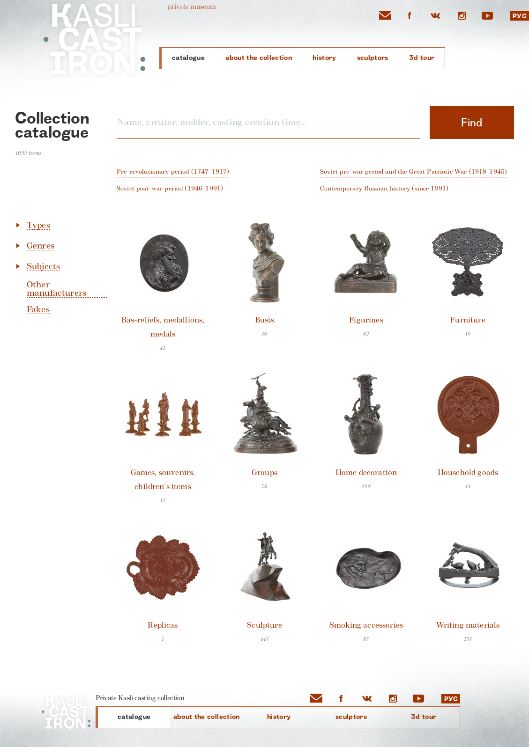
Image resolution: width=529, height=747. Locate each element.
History (324, 57)
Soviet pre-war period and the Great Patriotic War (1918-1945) (413, 172)
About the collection (258, 57)
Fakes (38, 309)
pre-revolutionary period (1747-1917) (173, 172)
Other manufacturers (56, 289)
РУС (519, 16)
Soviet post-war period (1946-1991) (170, 188)
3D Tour (421, 57)
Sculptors (372, 57)
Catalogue (188, 57)
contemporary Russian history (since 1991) (384, 188)
